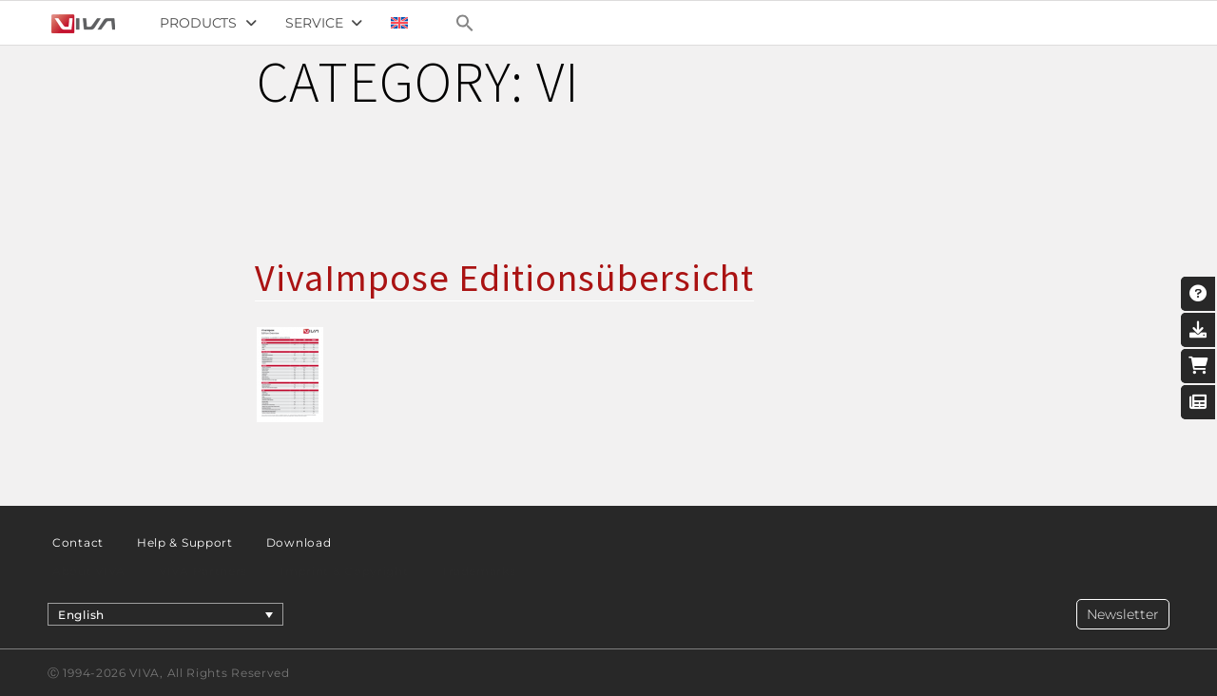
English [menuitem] (81, 614)
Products (208, 23)
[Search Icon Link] (464, 23)
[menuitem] (399, 23)
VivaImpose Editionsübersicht (504, 277)
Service (323, 23)
